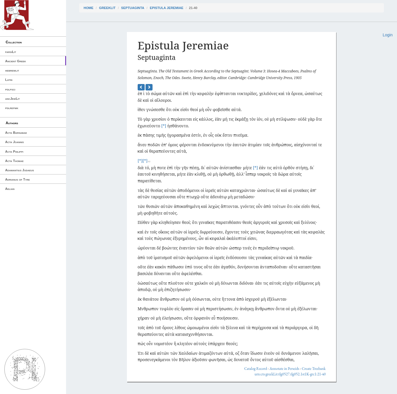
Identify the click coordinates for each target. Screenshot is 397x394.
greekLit (107, 8)
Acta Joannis (14, 142)
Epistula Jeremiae (166, 8)
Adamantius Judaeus (19, 170)
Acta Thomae (14, 161)
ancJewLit (12, 98)
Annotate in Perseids (284, 368)
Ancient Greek (15, 61)
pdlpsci (10, 89)
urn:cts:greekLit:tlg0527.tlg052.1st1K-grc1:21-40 (290, 374)
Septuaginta (132, 8)
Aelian (10, 188)
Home (88, 8)
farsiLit (10, 52)
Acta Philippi (14, 151)
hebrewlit (12, 70)
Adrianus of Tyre (17, 179)
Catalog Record (255, 368)
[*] (163, 126)
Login (388, 35)
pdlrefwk (11, 108)
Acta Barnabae (16, 132)
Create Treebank (314, 368)
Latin (9, 79)
